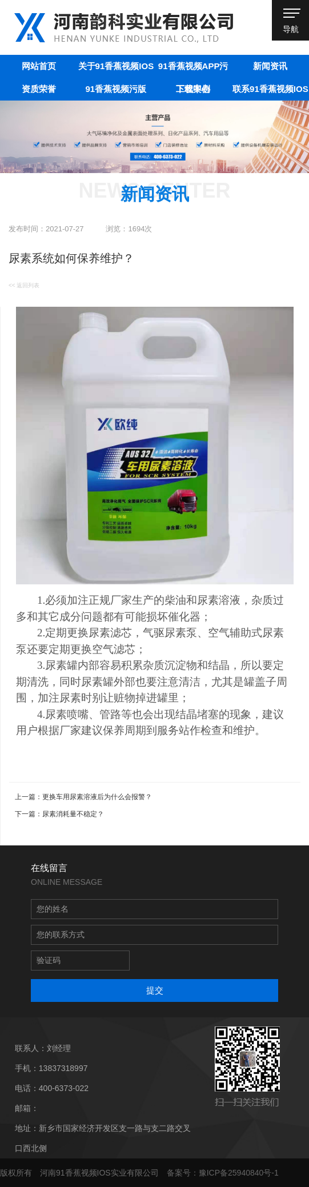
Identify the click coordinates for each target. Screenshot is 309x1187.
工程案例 (193, 89)
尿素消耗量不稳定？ (73, 814)
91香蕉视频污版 (116, 89)
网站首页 (39, 66)
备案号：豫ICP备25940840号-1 (223, 1172)
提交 (154, 990)
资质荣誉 (39, 89)
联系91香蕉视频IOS (270, 89)
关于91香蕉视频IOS (116, 66)
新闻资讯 (270, 66)
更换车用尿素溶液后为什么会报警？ (97, 797)
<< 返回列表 (24, 285)
